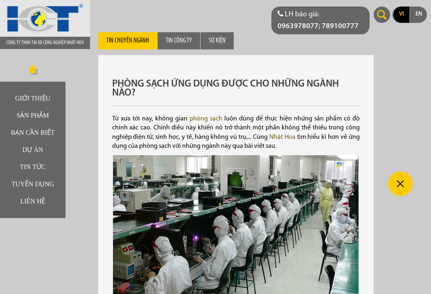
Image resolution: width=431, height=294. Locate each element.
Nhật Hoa (282, 137)
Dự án (33, 149)
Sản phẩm (32, 115)
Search (382, 15)
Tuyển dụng (32, 183)
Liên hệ (32, 201)
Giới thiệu (32, 98)
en (418, 14)
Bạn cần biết (32, 132)
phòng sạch (206, 119)
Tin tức (33, 166)
